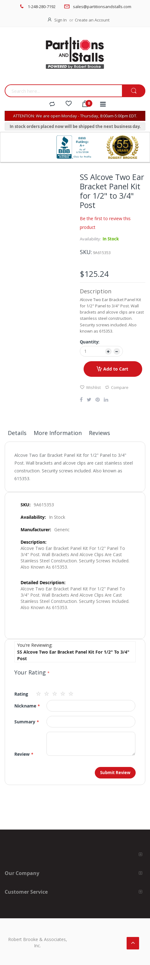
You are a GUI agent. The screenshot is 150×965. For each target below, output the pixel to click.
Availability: (90, 239)
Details (17, 433)
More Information (58, 433)
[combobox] (63, 91)
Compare (116, 387)
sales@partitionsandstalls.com (102, 6)
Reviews (99, 433)
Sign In (60, 20)
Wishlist (90, 387)
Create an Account (92, 20)
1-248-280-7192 (42, 6)
